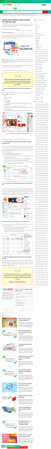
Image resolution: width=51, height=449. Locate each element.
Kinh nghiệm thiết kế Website (40, 77)
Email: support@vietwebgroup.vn (19, 0)
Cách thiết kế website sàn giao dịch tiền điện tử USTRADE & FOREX (25, 423)
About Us (36, 29)
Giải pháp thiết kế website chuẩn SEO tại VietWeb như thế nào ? (25, 371)
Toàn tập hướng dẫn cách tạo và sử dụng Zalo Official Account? (25, 332)
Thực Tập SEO (37, 47)
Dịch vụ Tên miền (38, 69)
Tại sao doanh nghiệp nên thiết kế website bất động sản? (25, 409)
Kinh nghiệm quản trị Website (40, 82)
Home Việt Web (30, 0)
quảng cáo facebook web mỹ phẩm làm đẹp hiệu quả (25, 310)
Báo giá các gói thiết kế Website (40, 73)
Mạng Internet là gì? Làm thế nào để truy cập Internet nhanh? (26, 358)
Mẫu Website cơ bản (38, 91)
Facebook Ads (37, 36)
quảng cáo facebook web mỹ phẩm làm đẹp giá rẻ (9, 312)
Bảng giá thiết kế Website (40, 0)
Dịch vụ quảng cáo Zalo (39, 93)
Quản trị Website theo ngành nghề (41, 84)
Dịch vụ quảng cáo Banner (39, 88)
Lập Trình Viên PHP (38, 46)
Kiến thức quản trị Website (39, 78)
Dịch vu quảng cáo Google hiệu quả (41, 86)
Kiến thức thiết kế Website (39, 75)
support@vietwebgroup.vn (20, 302)
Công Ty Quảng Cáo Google (40, 35)
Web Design (37, 40)
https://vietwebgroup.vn (20, 305)
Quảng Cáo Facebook (39, 64)
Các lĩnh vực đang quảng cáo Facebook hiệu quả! (21, 70)
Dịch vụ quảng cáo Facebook (40, 89)
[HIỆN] (12, 32)
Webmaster (37, 33)
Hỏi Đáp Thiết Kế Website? (39, 62)
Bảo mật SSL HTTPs (38, 71)
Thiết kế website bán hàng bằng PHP (41, 124)
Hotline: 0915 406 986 (7, 0)
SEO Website (37, 95)
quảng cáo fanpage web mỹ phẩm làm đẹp (8, 310)
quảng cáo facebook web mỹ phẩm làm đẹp (26, 308)
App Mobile (37, 44)
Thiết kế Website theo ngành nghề (41, 80)
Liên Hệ (36, 31)
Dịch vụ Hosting (38, 66)
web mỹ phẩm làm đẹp (14, 308)
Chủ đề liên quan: (5, 308)
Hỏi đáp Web (37, 38)
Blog (15, 8)
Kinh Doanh (37, 42)
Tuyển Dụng (37, 27)
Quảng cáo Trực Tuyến (39, 97)
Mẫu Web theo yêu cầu (7, 2)
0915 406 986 (18, 300)
